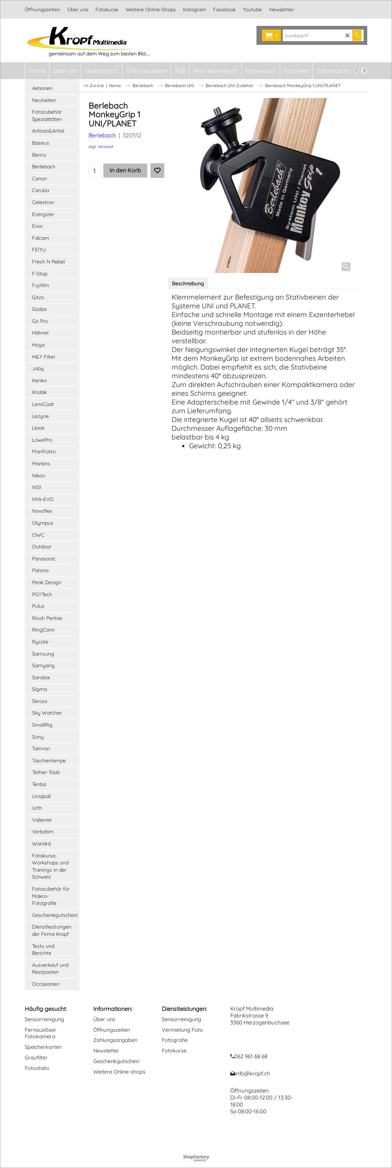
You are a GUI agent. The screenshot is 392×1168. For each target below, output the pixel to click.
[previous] (356, 70)
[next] (364, 70)
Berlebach (102, 135)
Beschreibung (188, 283)
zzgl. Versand (101, 146)
